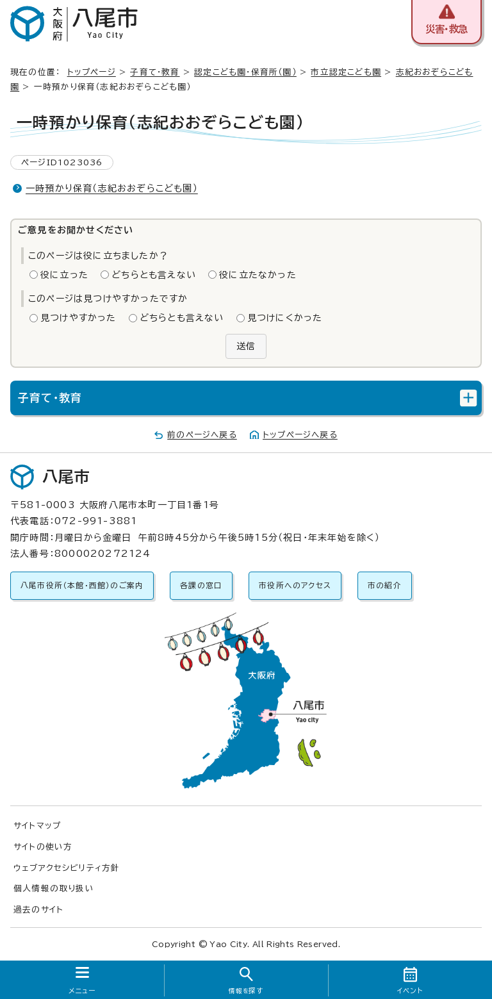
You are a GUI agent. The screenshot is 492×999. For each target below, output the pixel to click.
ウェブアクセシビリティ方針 (66, 868)
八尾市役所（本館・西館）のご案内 (82, 585)
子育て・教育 (154, 72)
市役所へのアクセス (295, 585)
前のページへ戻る (202, 435)
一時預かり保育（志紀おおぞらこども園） (112, 188)
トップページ (91, 72)
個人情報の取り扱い (53, 888)
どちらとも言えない (153, 274)
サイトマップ (37, 825)
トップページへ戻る (300, 435)
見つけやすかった (78, 317)
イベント (410, 990)
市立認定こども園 (346, 72)
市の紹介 (385, 585)
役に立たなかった (258, 274)
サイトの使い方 (42, 847)
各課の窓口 (201, 585)
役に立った (64, 274)
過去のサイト (38, 909)
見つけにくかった (285, 317)
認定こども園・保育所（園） (245, 72)
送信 (246, 346)
